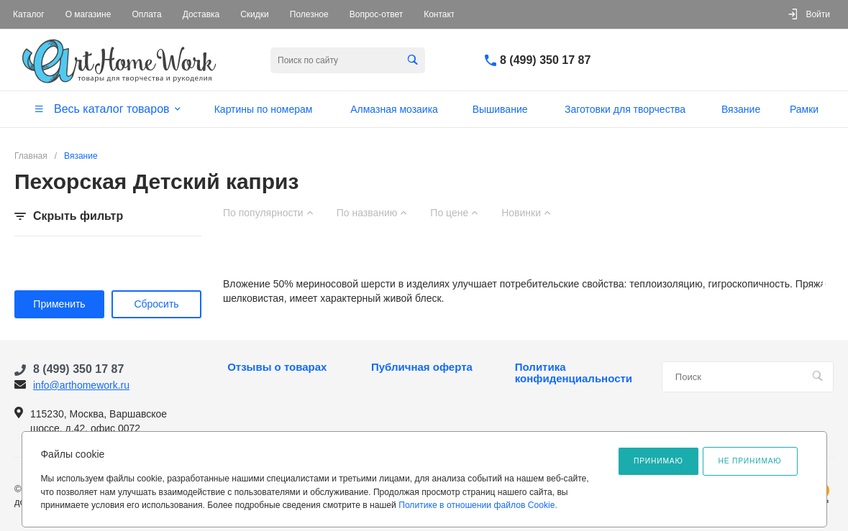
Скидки (254, 14)
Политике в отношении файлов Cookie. (477, 505)
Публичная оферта (422, 367)
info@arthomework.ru (81, 385)
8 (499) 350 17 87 (545, 60)
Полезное (309, 14)
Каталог (29, 14)
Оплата (146, 14)
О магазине (88, 14)
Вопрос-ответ (376, 14)
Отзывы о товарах (277, 367)
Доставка (201, 14)
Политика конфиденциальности (573, 372)
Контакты (442, 14)
